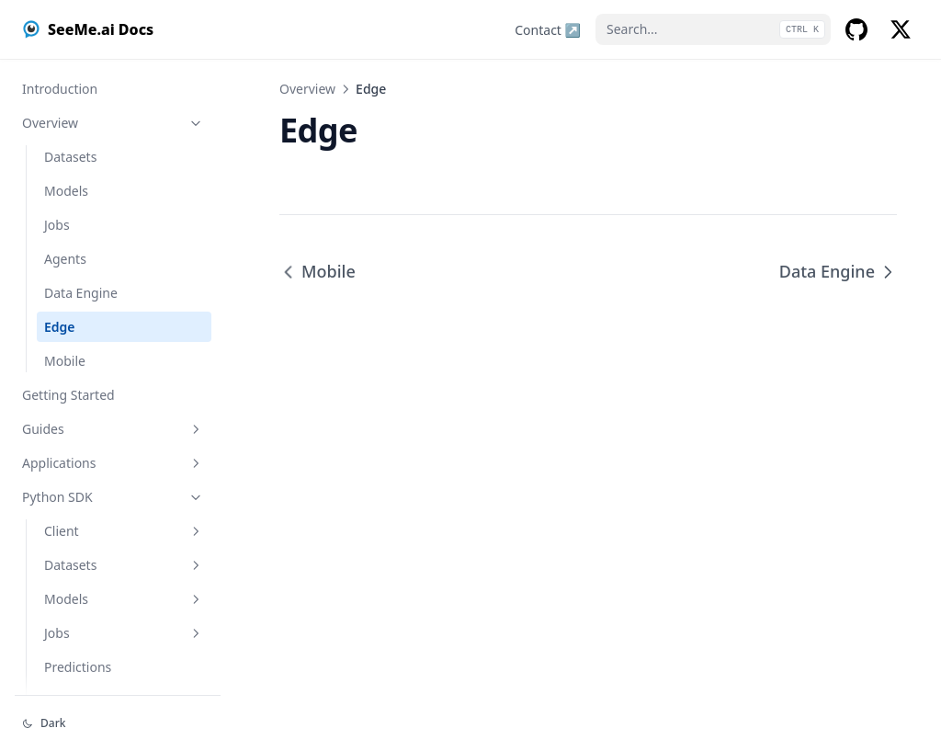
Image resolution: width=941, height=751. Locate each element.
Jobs (57, 224)
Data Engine (81, 293)
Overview (113, 122)
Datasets (70, 156)
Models (66, 190)
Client (124, 531)
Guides (113, 429)
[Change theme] (118, 723)
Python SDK (113, 497)
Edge (59, 327)
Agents (65, 258)
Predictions (77, 667)
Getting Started (68, 395)
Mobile (64, 361)
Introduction (59, 88)
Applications (113, 463)
